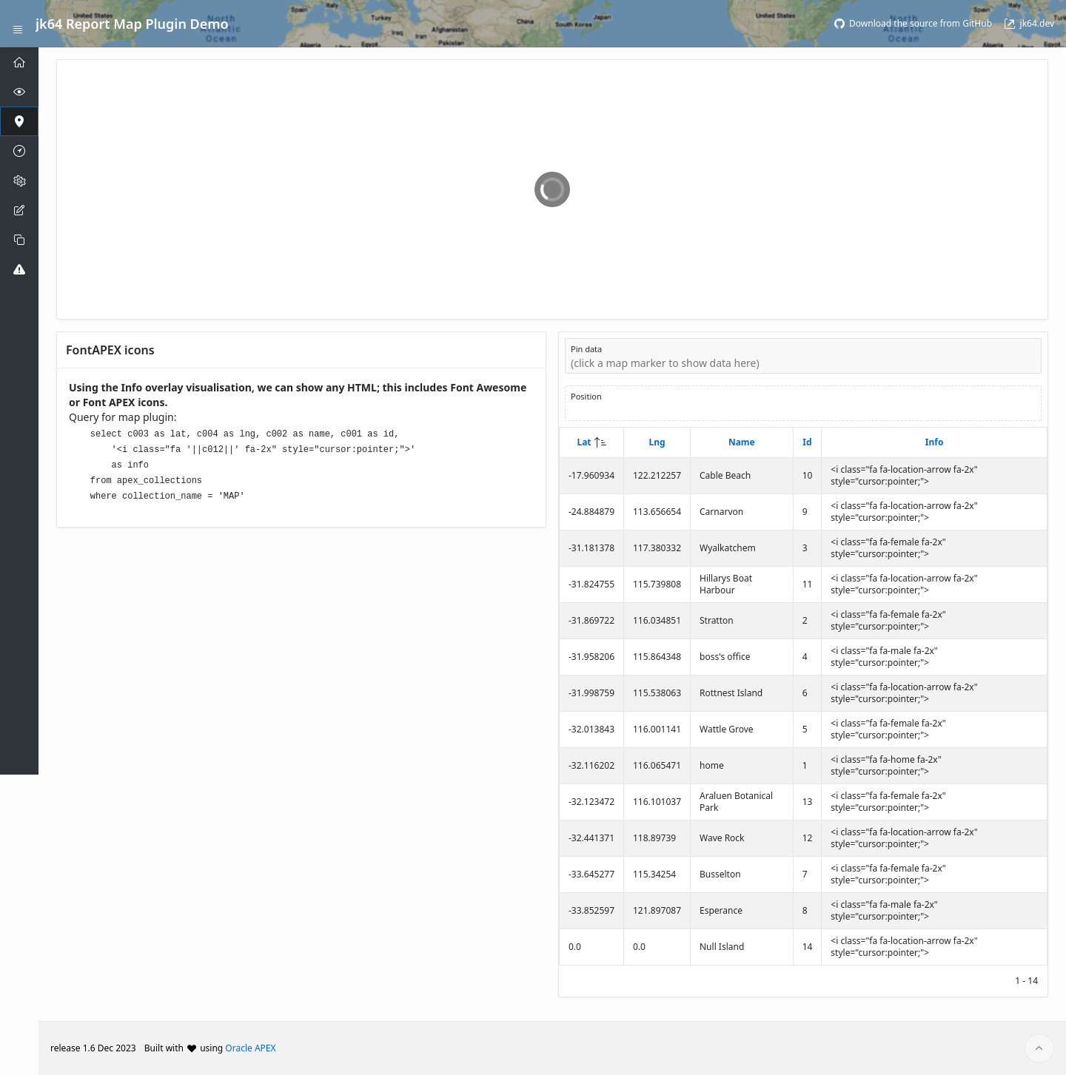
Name (741, 442)
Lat (584, 442)
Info (934, 442)
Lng (656, 442)
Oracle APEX (250, 1048)
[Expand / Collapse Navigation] (18, 23)
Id (806, 442)
